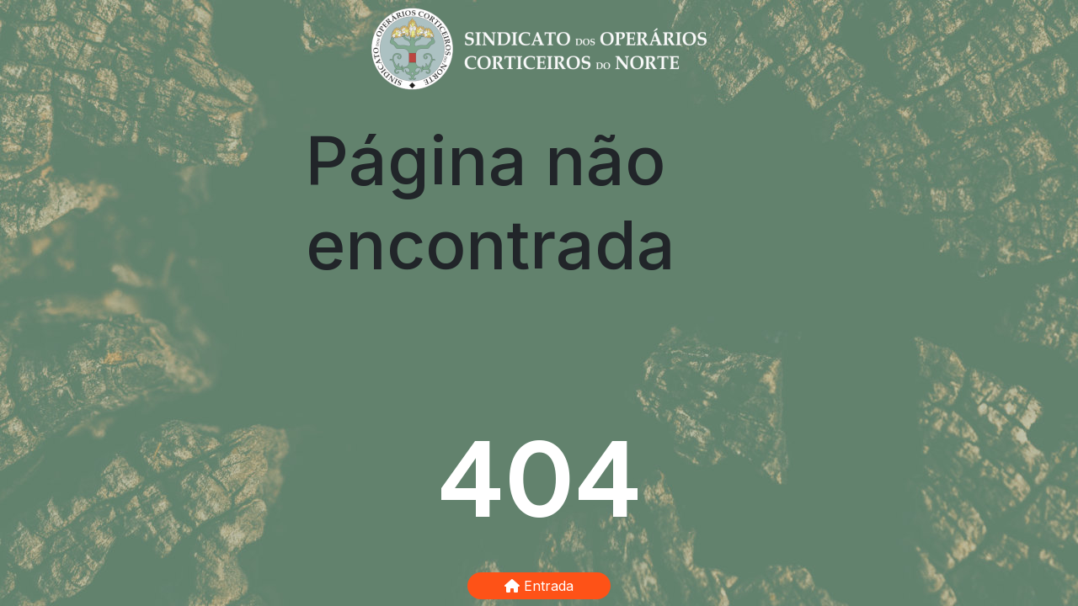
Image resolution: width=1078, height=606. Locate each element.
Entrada (539, 585)
